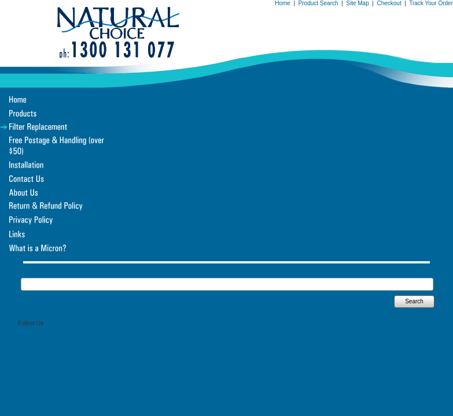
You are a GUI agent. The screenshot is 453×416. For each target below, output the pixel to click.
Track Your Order (431, 3)
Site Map (357, 3)
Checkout (389, 3)
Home (282, 3)
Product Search (318, 3)
